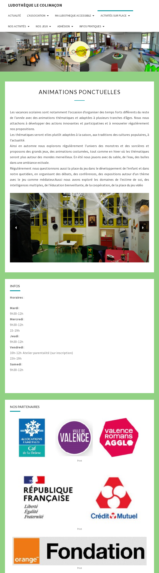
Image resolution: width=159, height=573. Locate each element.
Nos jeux (42, 26)
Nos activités (17, 26)
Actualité (14, 15)
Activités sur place (113, 15)
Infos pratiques (90, 26)
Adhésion (63, 26)
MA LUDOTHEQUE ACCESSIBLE (73, 15)
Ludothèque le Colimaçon (35, 5)
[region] (79, 227)
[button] (16, 228)
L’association (36, 15)
